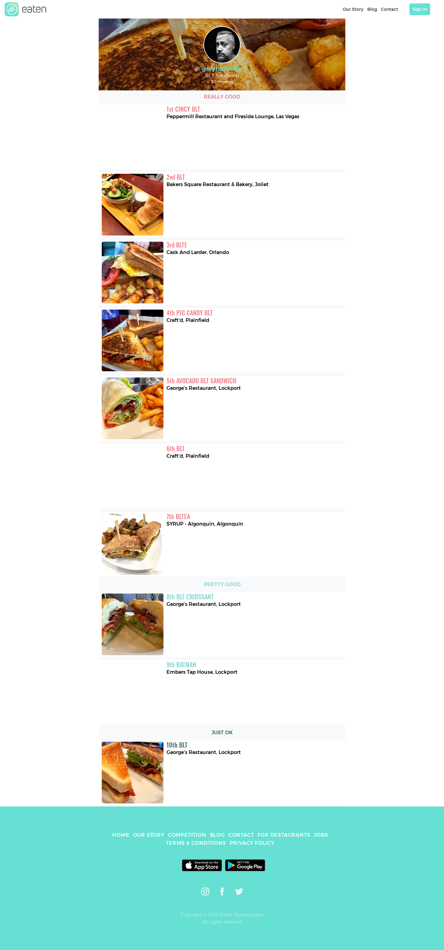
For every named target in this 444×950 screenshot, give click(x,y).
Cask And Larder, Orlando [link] (197, 252)
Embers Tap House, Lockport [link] (201, 672)
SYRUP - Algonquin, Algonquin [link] (204, 524)
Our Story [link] (353, 9)
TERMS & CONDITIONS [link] (196, 843)
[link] (26, 9)
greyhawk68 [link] (222, 68)
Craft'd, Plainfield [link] (187, 320)
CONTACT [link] (241, 835)
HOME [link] (120, 835)
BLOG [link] (217, 835)
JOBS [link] (321, 835)
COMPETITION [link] (187, 835)
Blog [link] (372, 9)
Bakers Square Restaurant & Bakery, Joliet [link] (217, 184)
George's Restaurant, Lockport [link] (203, 388)
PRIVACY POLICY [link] (252, 843)
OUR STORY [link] (148, 835)
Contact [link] (389, 9)
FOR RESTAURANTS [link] (283, 835)
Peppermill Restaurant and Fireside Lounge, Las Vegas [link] (232, 116)
